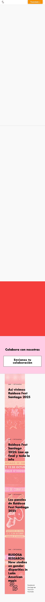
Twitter (31, 589)
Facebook (31, 585)
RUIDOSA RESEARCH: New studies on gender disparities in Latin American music (18, 567)
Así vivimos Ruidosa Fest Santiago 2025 (19, 393)
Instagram (31, 587)
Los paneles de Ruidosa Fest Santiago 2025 (18, 505)
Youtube (31, 592)
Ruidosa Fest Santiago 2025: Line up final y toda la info (19, 452)
